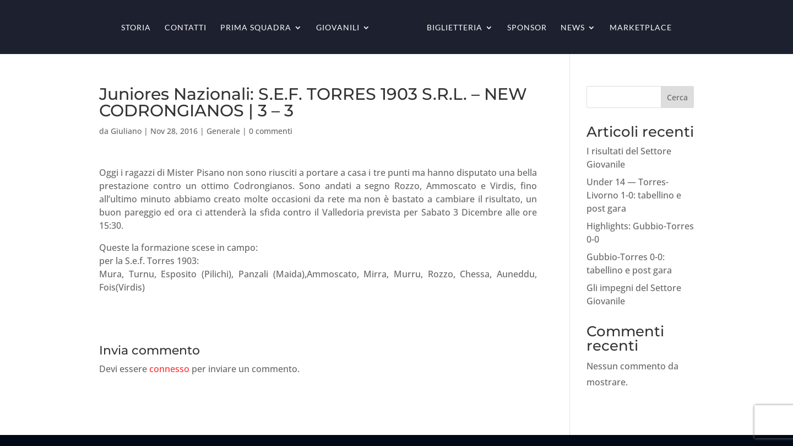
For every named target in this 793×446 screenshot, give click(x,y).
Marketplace (641, 28)
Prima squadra (255, 28)
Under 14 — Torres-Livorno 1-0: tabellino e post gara (633, 195)
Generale (223, 131)
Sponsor (527, 28)
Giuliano (126, 131)
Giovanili (338, 28)
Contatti (186, 28)
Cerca (677, 97)
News (573, 28)
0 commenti (270, 131)
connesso (169, 369)
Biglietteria (454, 28)
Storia (136, 28)
